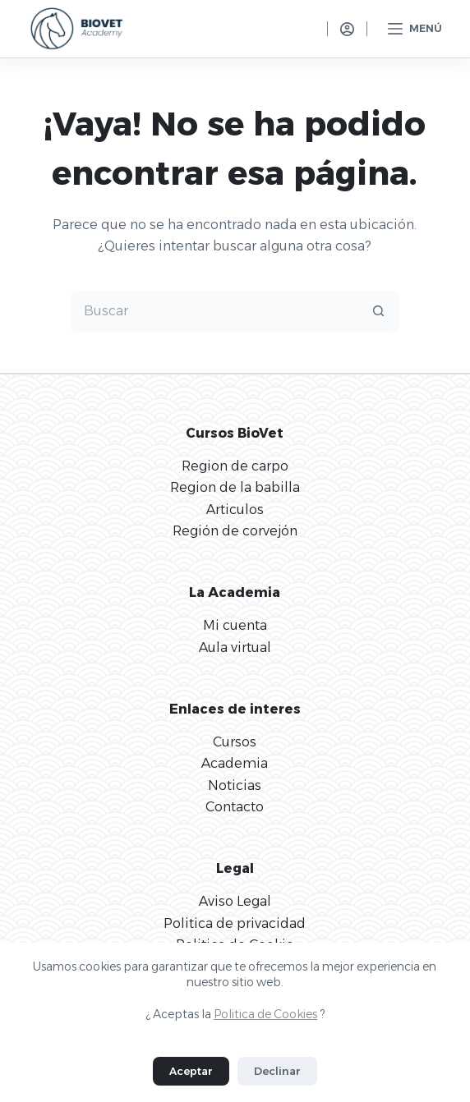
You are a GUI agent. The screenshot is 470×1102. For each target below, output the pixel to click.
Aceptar (191, 1070)
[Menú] (415, 29)
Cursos (234, 742)
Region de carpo (235, 466)
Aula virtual (235, 647)
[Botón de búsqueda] (378, 311)
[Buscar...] (214, 311)
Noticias (234, 785)
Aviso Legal (235, 901)
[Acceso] (347, 29)
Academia (234, 763)
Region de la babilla (235, 487)
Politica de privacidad (235, 923)
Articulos (235, 509)
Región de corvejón (235, 531)
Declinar (277, 1070)
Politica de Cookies (265, 1014)
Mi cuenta (235, 625)
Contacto (234, 807)
